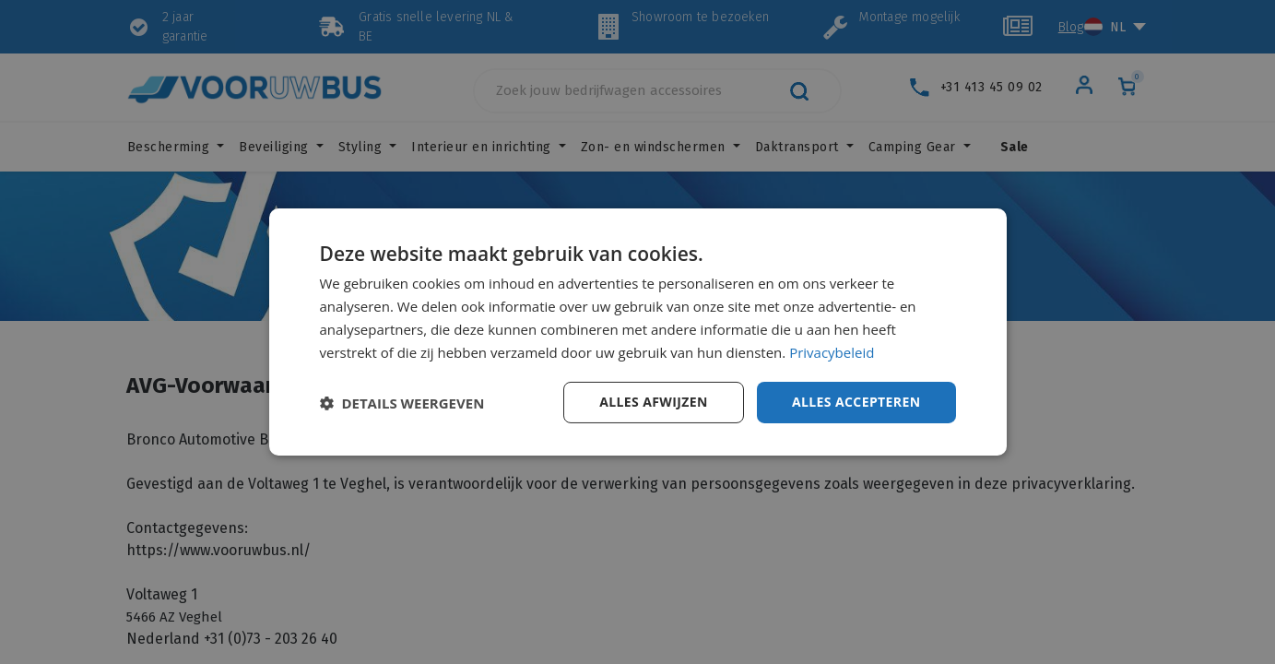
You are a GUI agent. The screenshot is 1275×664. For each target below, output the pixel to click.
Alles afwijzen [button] (653, 401)
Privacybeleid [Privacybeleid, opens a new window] (831, 352)
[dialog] (638, 332)
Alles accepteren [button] (856, 401)
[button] (402, 403)
